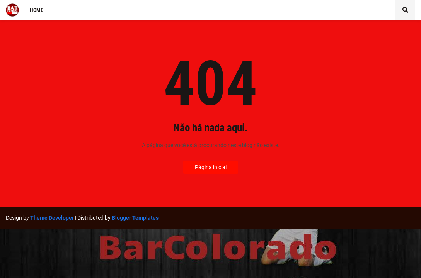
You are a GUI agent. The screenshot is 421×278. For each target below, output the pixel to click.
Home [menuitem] (36, 10)
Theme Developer (52, 218)
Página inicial (211, 167)
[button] (405, 10)
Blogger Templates (135, 218)
